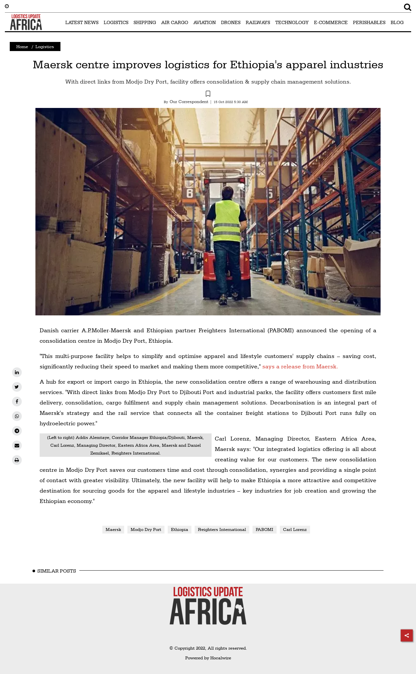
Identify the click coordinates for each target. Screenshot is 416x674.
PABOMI (264, 529)
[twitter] (17, 387)
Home (22, 46)
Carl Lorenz (295, 529)
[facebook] (17, 401)
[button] (208, 95)
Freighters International (222, 529)
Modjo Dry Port (146, 529)
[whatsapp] (17, 416)
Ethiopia (179, 529)
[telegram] (17, 431)
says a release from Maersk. (300, 366)
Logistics (44, 46)
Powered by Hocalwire (208, 657)
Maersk (113, 529)
